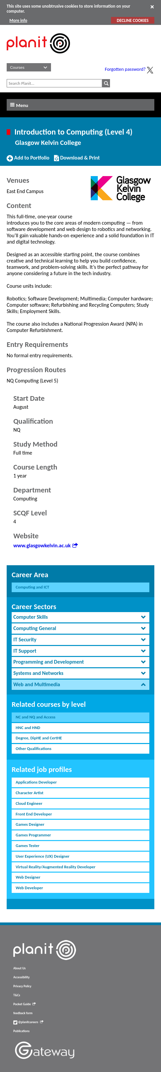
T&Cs (16, 995)
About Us (19, 968)
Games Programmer (33, 834)
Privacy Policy (22, 986)
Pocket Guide (24, 1004)
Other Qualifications (33, 748)
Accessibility (21, 977)
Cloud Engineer (29, 803)
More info (18, 20)
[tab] (80, 617)
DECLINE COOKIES (132, 20)
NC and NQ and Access (35, 716)
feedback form (23, 1013)
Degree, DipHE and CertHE (39, 737)
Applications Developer (36, 782)
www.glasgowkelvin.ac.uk (45, 545)
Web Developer (29, 887)
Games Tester (27, 845)
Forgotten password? (125, 69)
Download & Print (77, 160)
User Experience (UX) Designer (42, 856)
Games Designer (30, 824)
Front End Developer (34, 813)
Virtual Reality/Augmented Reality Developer (55, 866)
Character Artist (29, 792)
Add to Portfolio (28, 160)
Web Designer (28, 877)
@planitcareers (28, 1022)
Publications (21, 1031)
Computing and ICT (32, 587)
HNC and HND (28, 727)
